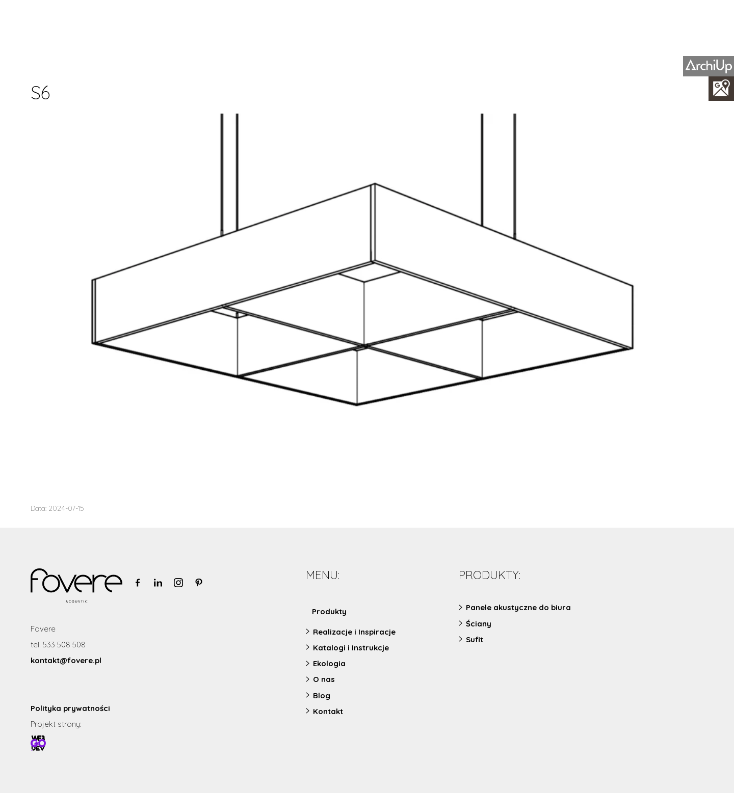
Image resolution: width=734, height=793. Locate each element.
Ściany (478, 623)
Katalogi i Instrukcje (351, 647)
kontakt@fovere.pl (66, 660)
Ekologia (329, 663)
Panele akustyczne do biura (518, 607)
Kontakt (328, 711)
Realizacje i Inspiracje (354, 632)
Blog (321, 695)
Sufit (474, 639)
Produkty (329, 611)
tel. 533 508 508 (58, 644)
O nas (324, 679)
